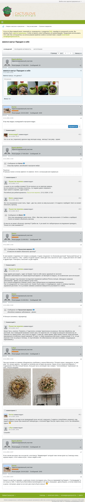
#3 (81, 159)
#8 (81, 477)
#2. (80, 134)
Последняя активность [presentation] (22, 49)
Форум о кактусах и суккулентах (15, 26)
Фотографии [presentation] (38, 49)
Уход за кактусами (32, 26)
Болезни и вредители (45, 26)
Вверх (81, 495)
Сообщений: (34, 65)
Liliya (14, 348)
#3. (80, 181)
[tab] (7, 49)
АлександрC (13, 134)
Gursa (14, 107)
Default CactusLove (9, 495)
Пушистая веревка (16, 181)
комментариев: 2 (11, 410)
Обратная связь (53, 495)
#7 (81, 452)
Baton (11, 198)
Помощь (42, 495)
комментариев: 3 (11, 177)
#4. (80, 269)
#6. (80, 414)
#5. (80, 326)
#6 (81, 359)
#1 (81, 70)
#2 (81, 118)
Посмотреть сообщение (24, 163)
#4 (81, 245)
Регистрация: (16, 65)
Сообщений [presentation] (7, 49)
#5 (81, 305)
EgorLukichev (17, 59)
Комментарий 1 (10, 130)
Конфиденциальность (68, 495)
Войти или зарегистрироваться (70, 1)
